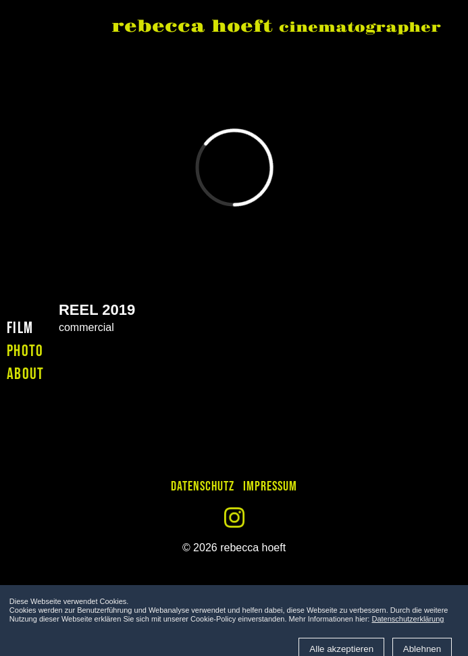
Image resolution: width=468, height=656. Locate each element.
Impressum (270, 486)
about (26, 374)
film (20, 328)
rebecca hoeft (276, 27)
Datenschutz (202, 486)
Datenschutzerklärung (407, 619)
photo (25, 351)
